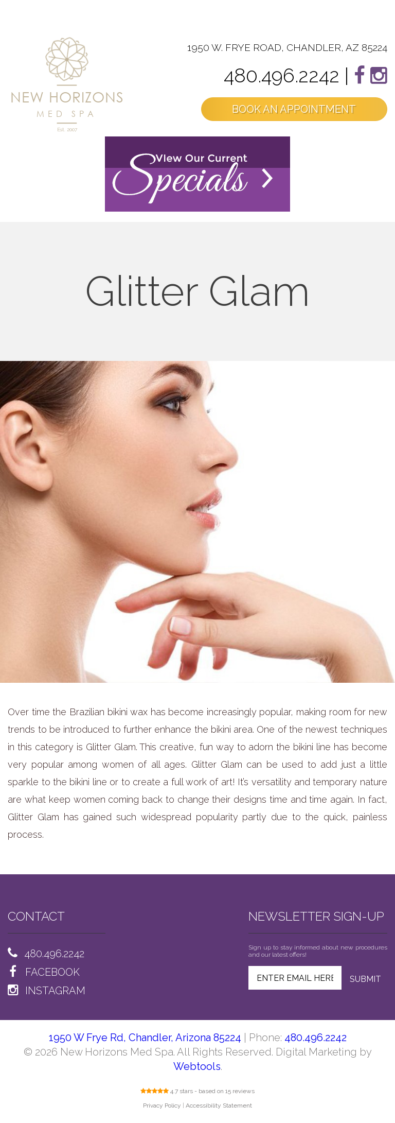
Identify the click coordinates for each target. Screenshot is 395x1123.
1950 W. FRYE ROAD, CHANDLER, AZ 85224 (287, 47)
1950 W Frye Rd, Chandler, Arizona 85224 (145, 1037)
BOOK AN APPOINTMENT (294, 109)
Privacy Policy (162, 1105)
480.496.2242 (281, 75)
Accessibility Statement (219, 1105)
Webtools (197, 1066)
